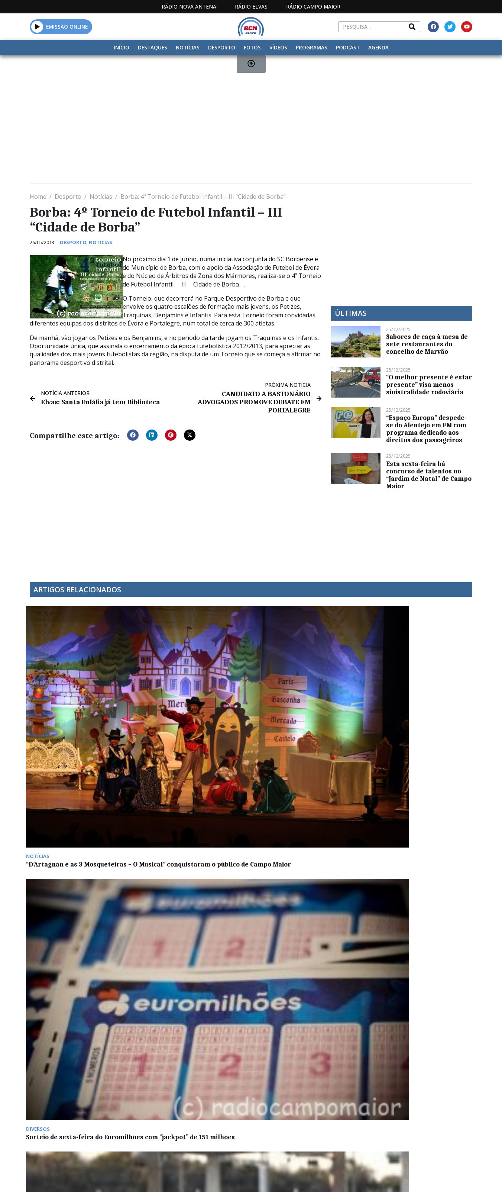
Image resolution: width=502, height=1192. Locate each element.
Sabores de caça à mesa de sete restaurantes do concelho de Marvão (427, 344)
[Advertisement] (251, 122)
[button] (133, 425)
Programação (283, 1113)
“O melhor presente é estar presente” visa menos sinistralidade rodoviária (429, 384)
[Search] (412, 27)
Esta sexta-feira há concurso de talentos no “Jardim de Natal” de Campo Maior (429, 475)
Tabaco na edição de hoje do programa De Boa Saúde (72, 792)
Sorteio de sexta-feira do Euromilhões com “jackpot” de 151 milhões (189, 686)
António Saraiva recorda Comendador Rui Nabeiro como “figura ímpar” (190, 796)
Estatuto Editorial (220, 1113)
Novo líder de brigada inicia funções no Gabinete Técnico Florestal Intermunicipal (413, 686)
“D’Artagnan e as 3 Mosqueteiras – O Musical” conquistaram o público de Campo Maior (80, 686)
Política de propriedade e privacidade (418, 1113)
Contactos (334, 1113)
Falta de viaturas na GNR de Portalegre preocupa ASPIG (298, 682)
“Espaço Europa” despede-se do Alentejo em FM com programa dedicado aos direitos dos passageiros (426, 429)
